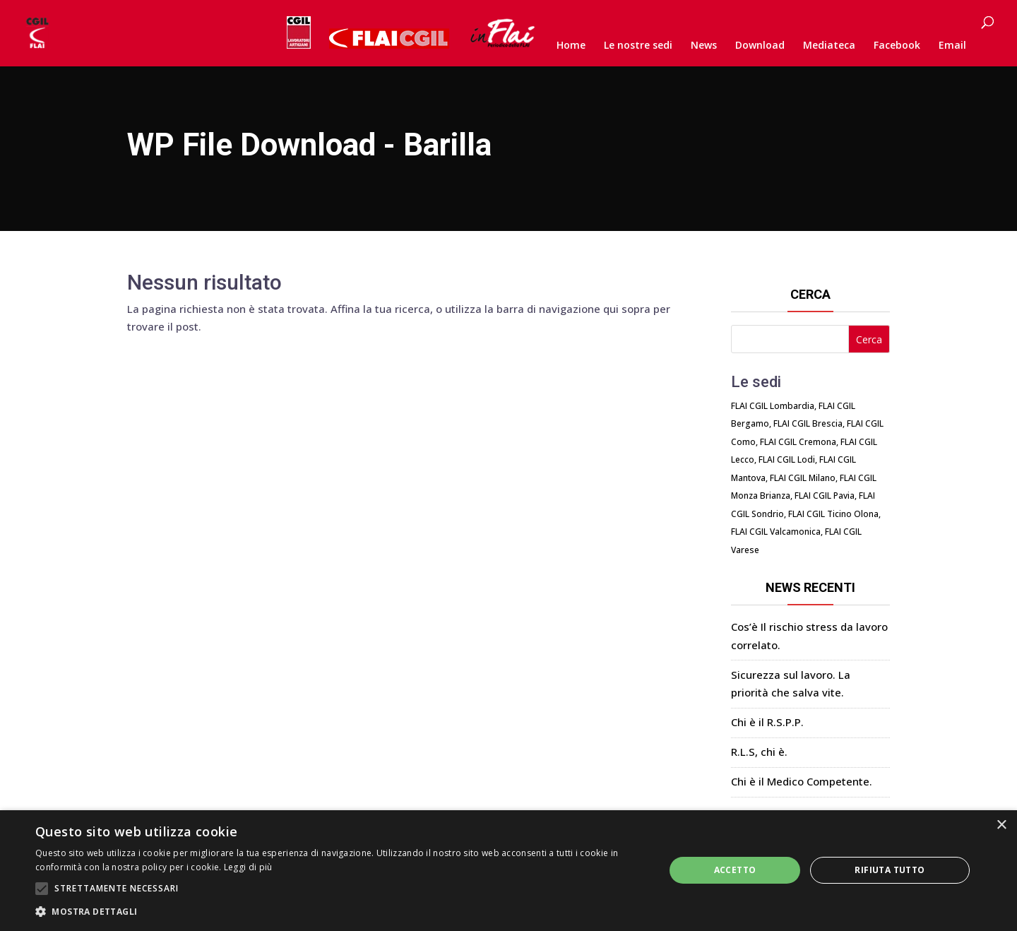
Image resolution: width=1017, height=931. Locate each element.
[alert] (508, 870)
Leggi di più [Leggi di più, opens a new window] (248, 867)
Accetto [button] (735, 870)
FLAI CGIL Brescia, (809, 423)
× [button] (1001, 825)
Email (952, 46)
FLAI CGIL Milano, (804, 478)
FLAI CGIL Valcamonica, (777, 532)
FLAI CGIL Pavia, (826, 496)
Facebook (897, 46)
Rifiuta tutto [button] (889, 870)
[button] (340, 912)
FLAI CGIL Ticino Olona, (834, 514)
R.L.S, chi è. (759, 752)
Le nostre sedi (638, 46)
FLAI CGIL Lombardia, (773, 406)
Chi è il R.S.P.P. (767, 722)
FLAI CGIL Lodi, (788, 459)
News (704, 46)
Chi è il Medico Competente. (801, 781)
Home (571, 46)
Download (760, 46)
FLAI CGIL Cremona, (799, 442)
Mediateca (829, 46)
